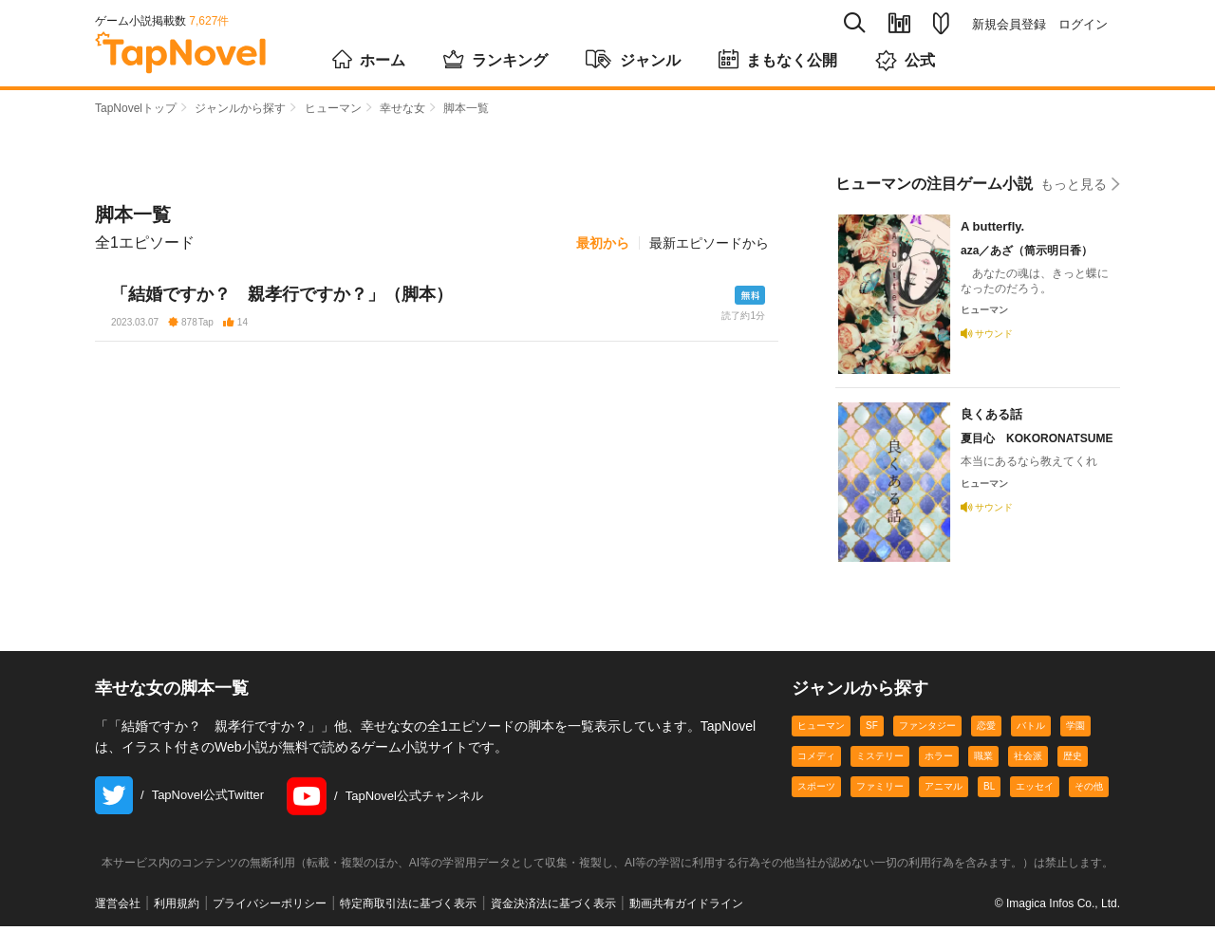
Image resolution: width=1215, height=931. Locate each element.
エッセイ (1035, 791)
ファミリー (880, 791)
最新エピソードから (709, 243)
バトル (1031, 730)
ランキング (495, 58)
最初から (602, 243)
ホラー (939, 760)
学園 (1075, 730)
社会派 (1028, 760)
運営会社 (117, 908)
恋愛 (986, 730)
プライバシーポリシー (270, 908)
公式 (905, 60)
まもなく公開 (778, 58)
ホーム (368, 58)
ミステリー (880, 760)
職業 (983, 760)
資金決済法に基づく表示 (553, 908)
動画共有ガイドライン (686, 908)
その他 (1089, 791)
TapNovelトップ (136, 108)
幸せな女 (402, 108)
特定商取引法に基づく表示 (408, 908)
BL (989, 791)
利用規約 (176, 908)
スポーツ (816, 791)
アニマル (944, 791)
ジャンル (633, 58)
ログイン (1083, 24)
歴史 (1072, 760)
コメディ (816, 760)
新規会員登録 (1009, 24)
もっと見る (1080, 184)
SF (872, 730)
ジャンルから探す (240, 108)
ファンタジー (927, 730)
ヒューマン (333, 108)
